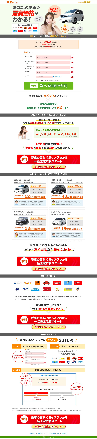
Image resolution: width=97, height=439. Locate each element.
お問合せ (64, 433)
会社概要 (32, 433)
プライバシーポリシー (52, 433)
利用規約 (40, 433)
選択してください (42, 57)
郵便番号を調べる (58, 76)
